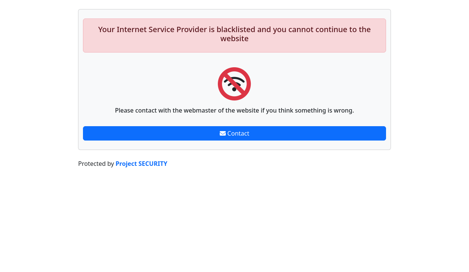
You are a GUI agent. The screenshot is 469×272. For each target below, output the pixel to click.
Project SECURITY (141, 163)
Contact (234, 133)
